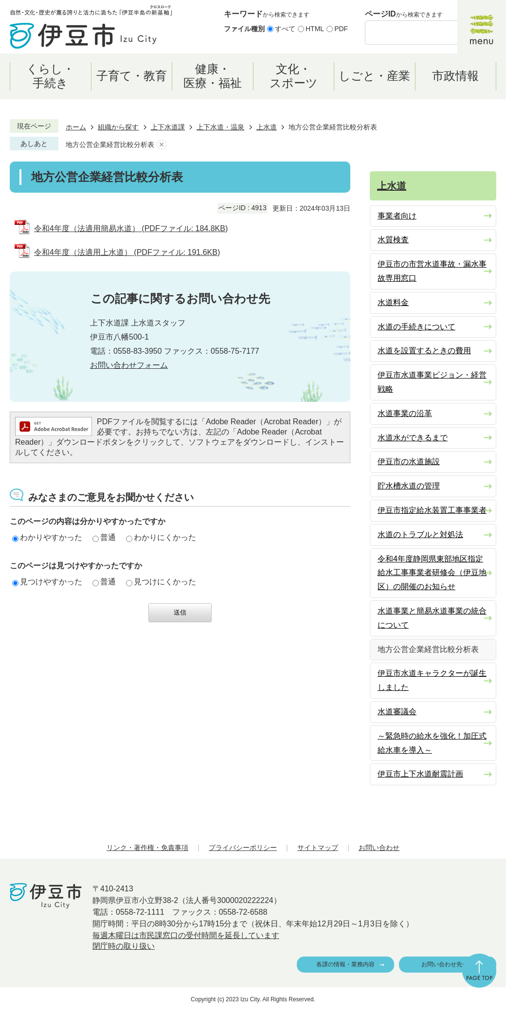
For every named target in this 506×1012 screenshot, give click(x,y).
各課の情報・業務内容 (345, 964)
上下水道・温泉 (220, 127)
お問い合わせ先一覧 (447, 964)
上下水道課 (168, 127)
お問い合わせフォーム (129, 365)
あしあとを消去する (161, 145)
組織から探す (118, 127)
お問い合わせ (379, 847)
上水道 (266, 127)
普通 (104, 537)
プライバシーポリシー (243, 847)
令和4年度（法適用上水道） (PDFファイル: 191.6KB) (127, 252)
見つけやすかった (47, 582)
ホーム (76, 127)
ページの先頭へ (479, 971)
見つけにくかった (161, 582)
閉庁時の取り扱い (123, 946)
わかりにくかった (161, 537)
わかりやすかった (47, 537)
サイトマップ (317, 847)
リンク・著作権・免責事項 (147, 847)
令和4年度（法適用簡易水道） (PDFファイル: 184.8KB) (131, 228)
